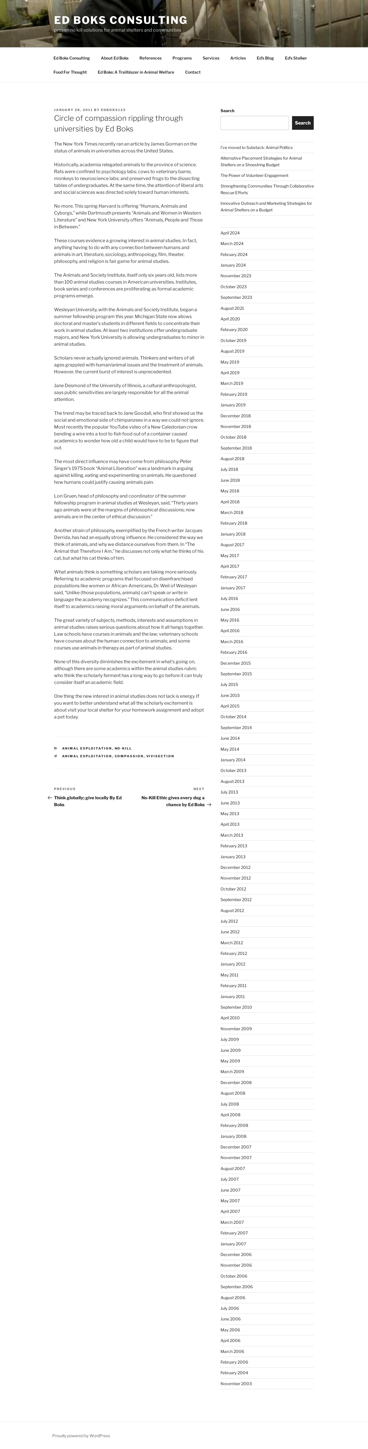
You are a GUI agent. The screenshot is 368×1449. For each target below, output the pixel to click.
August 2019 (232, 351)
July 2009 (230, 1039)
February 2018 (234, 523)
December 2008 (236, 1082)
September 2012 (236, 899)
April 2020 (230, 318)
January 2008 (233, 1136)
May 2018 (230, 490)
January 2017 (233, 587)
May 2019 (230, 362)
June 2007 (230, 1190)
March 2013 (232, 835)
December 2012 (235, 867)
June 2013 (230, 802)
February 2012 (234, 953)
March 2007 (232, 1222)
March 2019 (232, 383)
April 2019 (230, 372)
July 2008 (230, 1104)
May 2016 (230, 620)
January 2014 (233, 759)
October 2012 (233, 888)
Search (227, 110)
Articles (238, 58)
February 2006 (234, 1362)
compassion (129, 756)
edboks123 (113, 110)
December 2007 (236, 1146)
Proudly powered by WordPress (81, 1435)
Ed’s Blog (265, 58)
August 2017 (232, 544)
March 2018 (232, 512)
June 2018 (230, 480)
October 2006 (234, 1276)
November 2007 (236, 1157)
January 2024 (233, 265)
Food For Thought (70, 72)
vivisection (160, 756)
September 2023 (236, 297)
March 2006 (232, 1351)
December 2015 (236, 663)
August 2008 (233, 1093)
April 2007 (230, 1211)
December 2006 (236, 1254)
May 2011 (230, 974)
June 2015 (230, 695)
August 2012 (232, 910)
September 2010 (236, 1007)
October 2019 (233, 340)
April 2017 (230, 566)
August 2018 (232, 458)
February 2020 (234, 329)
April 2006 (230, 1340)
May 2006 (230, 1329)
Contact (193, 72)
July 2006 (230, 1308)
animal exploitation (87, 748)
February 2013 (234, 845)
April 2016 (230, 630)
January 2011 (233, 996)
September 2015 (236, 673)
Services (211, 58)
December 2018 (236, 415)
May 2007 (230, 1200)
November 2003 (236, 1383)
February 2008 (234, 1125)
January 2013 (233, 856)
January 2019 (233, 404)
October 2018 (233, 437)
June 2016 (230, 609)
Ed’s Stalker (296, 58)
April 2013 (230, 824)
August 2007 (233, 1168)
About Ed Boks (115, 58)
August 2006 (233, 1297)
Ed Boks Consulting (121, 20)
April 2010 (230, 1017)
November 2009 (236, 1028)
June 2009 (231, 1050)
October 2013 (233, 770)
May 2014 (230, 749)
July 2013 (229, 792)
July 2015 (229, 684)
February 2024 (234, 254)
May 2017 (230, 555)
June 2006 (231, 1318)
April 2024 (230, 232)
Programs (182, 58)
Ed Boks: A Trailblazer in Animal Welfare (136, 72)
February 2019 (234, 394)
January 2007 (233, 1243)
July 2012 (229, 921)
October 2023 (234, 286)
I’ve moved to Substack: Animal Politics (257, 147)
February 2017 (234, 576)
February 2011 (234, 985)
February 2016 (234, 652)
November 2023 (236, 275)
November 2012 (236, 877)
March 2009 (232, 1071)
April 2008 (230, 1114)
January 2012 (233, 963)
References (150, 58)
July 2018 (229, 469)
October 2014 (233, 716)
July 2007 (230, 1179)
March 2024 (232, 243)
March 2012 (232, 942)
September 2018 (236, 448)
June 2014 (230, 738)
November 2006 (236, 1265)
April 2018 (230, 501)
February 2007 (234, 1232)
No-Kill (123, 748)
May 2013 (230, 813)
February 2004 (234, 1372)
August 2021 (232, 308)
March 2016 (232, 641)
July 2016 (229, 598)
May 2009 (230, 1060)
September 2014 (236, 727)
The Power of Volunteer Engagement (254, 175)
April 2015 (230, 706)
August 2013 (232, 781)
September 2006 (237, 1286)
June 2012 (230, 931)
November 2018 (236, 426)
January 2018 (233, 534)
